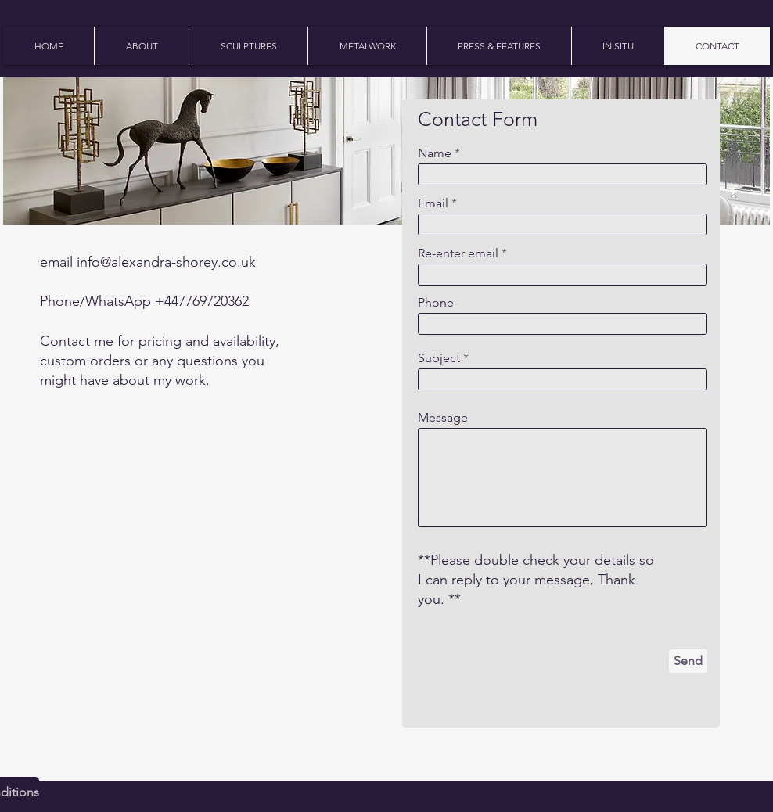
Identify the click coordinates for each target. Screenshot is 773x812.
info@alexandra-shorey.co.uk (166, 262)
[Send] (688, 661)
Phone (436, 302)
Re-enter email (458, 253)
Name (434, 153)
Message (443, 417)
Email (433, 203)
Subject (439, 358)
